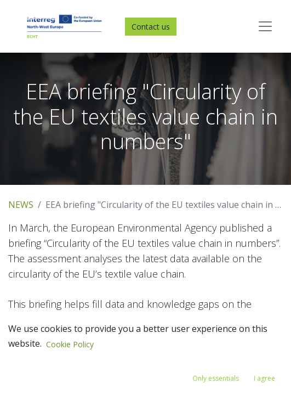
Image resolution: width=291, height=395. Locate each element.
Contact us (151, 26)
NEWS (20, 205)
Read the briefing (45, 382)
